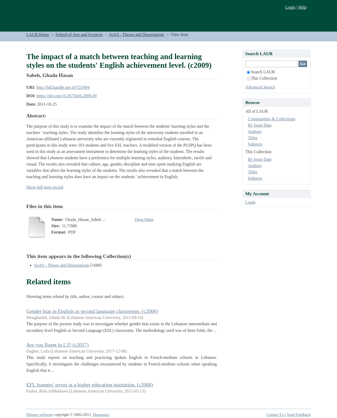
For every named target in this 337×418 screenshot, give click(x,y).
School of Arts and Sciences (79, 34)
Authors (255, 131)
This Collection (262, 78)
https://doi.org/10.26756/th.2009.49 (67, 96)
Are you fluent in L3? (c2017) (57, 345)
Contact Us (276, 414)
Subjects (255, 144)
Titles (252, 138)
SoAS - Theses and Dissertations (136, 34)
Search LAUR (261, 72)
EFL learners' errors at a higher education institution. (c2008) (89, 385)
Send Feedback (299, 414)
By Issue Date (260, 125)
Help (302, 7)
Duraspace (101, 414)
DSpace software (39, 414)
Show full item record (44, 187)
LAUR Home (37, 34)
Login (290, 7)
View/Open (143, 219)
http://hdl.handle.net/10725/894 (63, 87)
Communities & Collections (271, 119)
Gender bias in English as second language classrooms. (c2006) (92, 311)
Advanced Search (260, 87)
